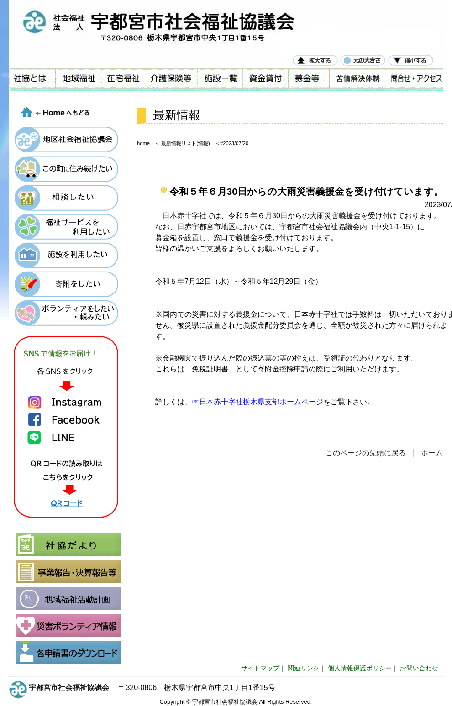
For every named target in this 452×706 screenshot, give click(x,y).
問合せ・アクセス (415, 79)
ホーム (432, 453)
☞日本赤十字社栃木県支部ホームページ (257, 402)
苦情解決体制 (358, 79)
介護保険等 (171, 79)
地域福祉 (77, 79)
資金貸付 (265, 79)
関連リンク (304, 668)
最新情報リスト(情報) (185, 143)
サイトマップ (260, 668)
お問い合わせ (419, 668)
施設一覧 (219, 79)
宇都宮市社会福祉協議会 (69, 687)
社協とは (32, 79)
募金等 (308, 79)
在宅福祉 (123, 79)
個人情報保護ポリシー (360, 668)
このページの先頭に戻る (366, 453)
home (143, 143)
